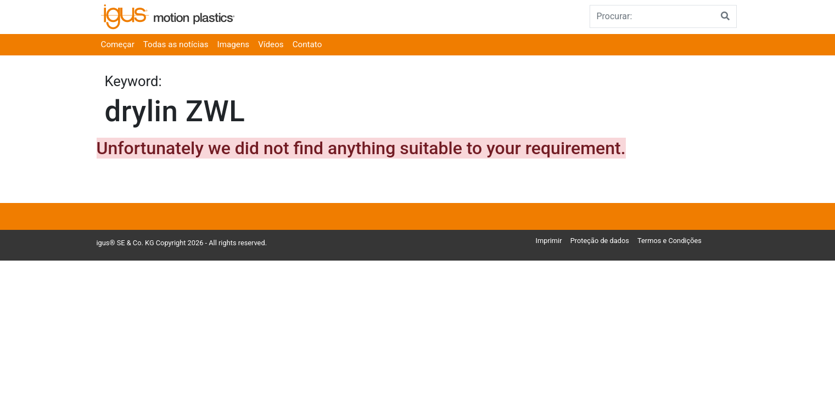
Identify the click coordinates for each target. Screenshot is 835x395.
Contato (307, 44)
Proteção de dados (599, 240)
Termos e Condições (669, 240)
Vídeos (271, 44)
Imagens (233, 44)
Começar (118, 44)
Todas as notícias (176, 44)
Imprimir (549, 240)
